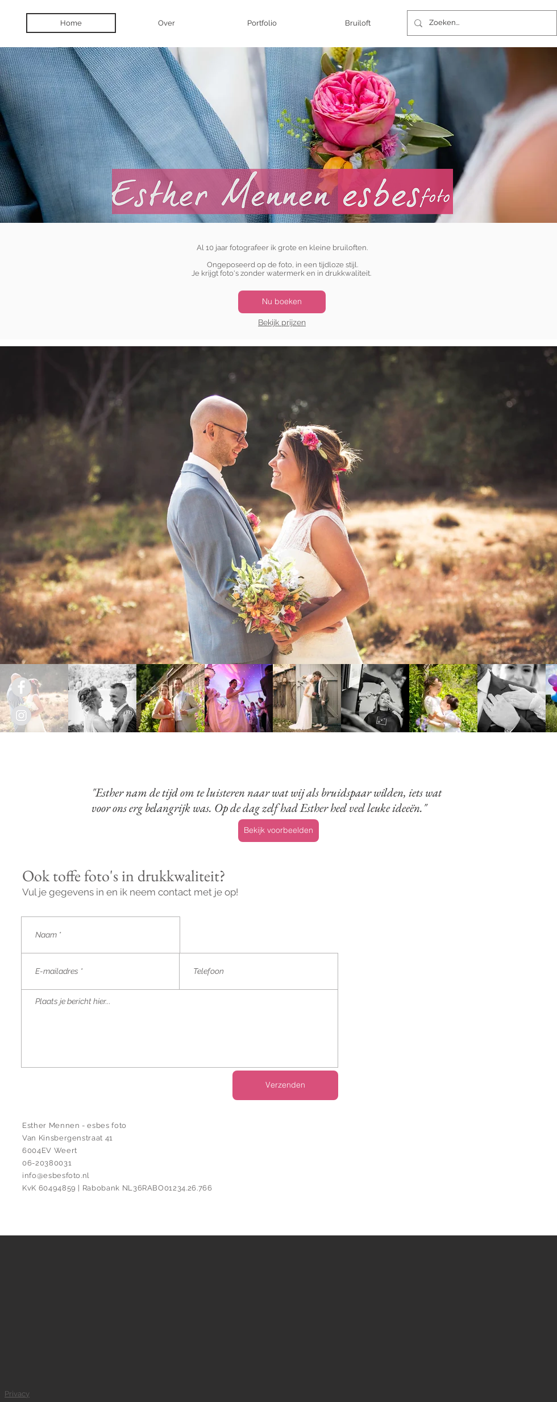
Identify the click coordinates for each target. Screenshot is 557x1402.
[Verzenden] (285, 1085)
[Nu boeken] (282, 302)
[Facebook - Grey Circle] (21, 687)
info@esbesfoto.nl (56, 1175)
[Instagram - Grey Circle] (21, 715)
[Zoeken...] (481, 23)
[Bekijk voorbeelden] (278, 830)
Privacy (17, 1393)
